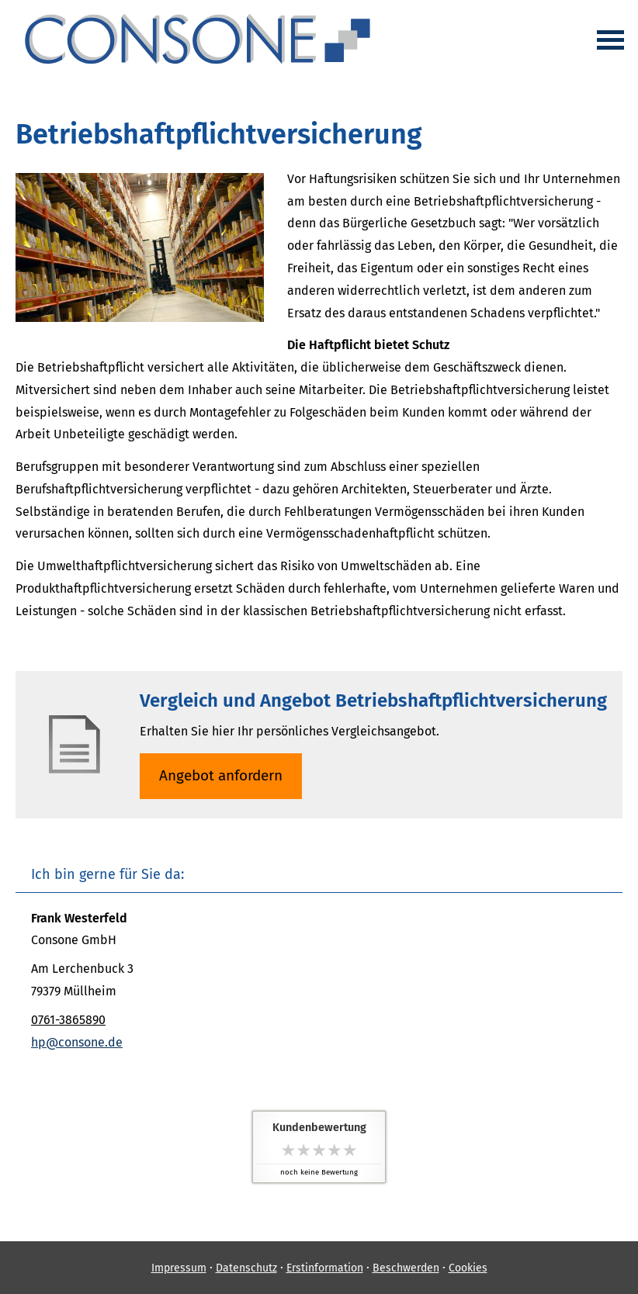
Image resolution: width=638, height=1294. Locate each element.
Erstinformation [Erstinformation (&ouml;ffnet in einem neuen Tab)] (324, 1268)
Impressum (178, 1268)
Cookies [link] (468, 1268)
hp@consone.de (77, 1042)
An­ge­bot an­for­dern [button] (221, 775)
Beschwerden (406, 1268)
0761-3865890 (68, 1019)
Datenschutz (246, 1268)
